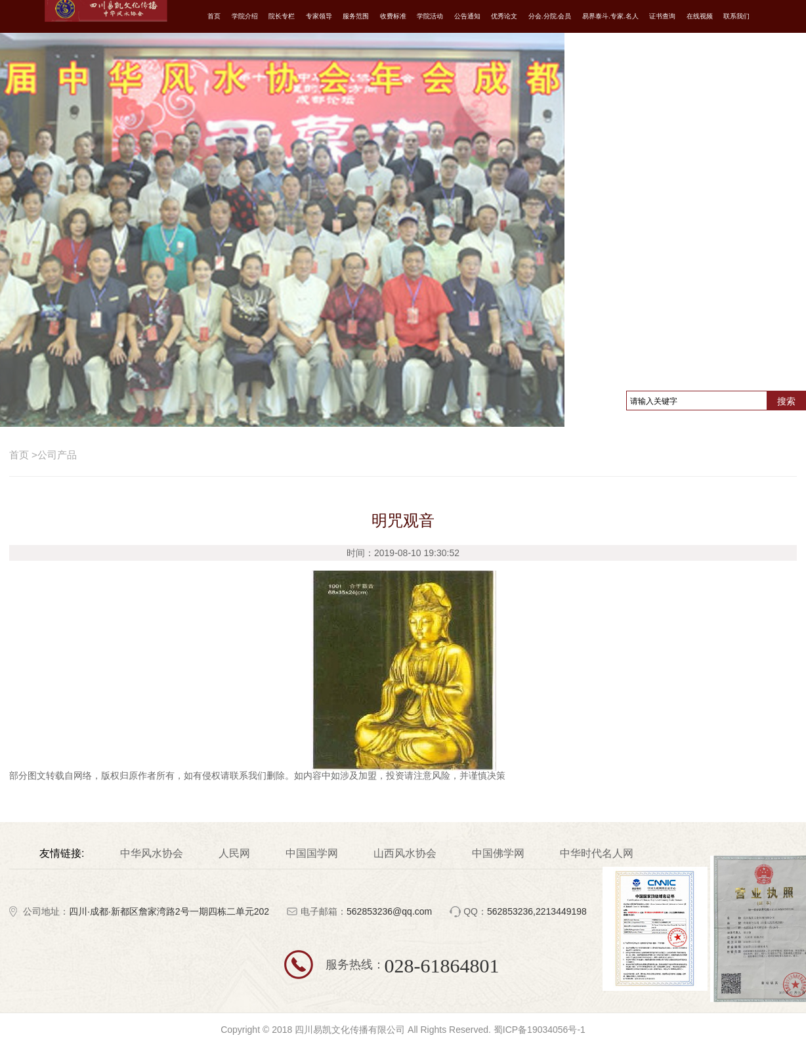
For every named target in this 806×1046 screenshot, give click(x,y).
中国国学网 (312, 853)
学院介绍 (245, 16)
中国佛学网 (498, 853)
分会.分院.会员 (550, 16)
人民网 (234, 853)
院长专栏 (281, 16)
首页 (214, 16)
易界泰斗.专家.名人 (610, 16)
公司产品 (54, 454)
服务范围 (356, 16)
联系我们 (736, 16)
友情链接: (61, 853)
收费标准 (393, 16)
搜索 (786, 401)
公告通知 (467, 16)
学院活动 (430, 16)
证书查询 (662, 16)
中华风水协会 (151, 853)
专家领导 (319, 16)
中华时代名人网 (596, 853)
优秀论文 (504, 16)
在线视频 (700, 16)
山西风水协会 (404, 853)
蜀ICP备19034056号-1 (539, 1029)
